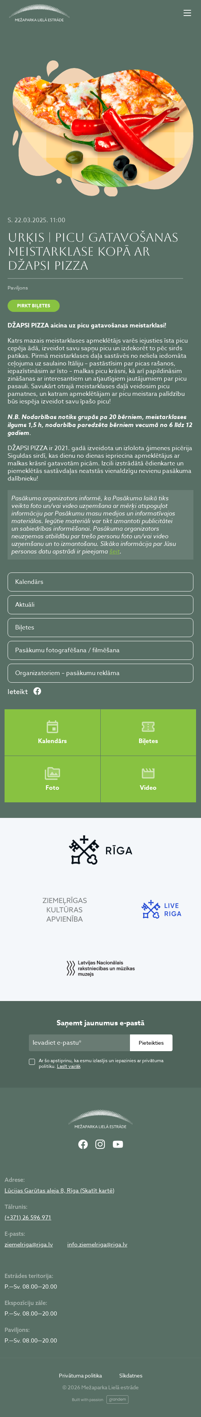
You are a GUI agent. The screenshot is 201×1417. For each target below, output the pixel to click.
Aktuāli (25, 604)
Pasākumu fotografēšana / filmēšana (67, 650)
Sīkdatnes (130, 1375)
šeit (114, 551)
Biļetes (24, 627)
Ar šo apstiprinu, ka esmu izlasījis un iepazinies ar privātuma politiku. (101, 1063)
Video (148, 779)
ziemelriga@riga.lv (29, 1244)
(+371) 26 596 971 (28, 1217)
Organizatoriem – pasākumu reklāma (67, 673)
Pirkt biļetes (33, 305)
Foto (52, 779)
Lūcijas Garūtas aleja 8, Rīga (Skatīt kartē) (59, 1190)
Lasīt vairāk (69, 1066)
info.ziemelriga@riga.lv (97, 1244)
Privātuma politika (80, 1375)
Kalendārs (29, 582)
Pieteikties (151, 1042)
